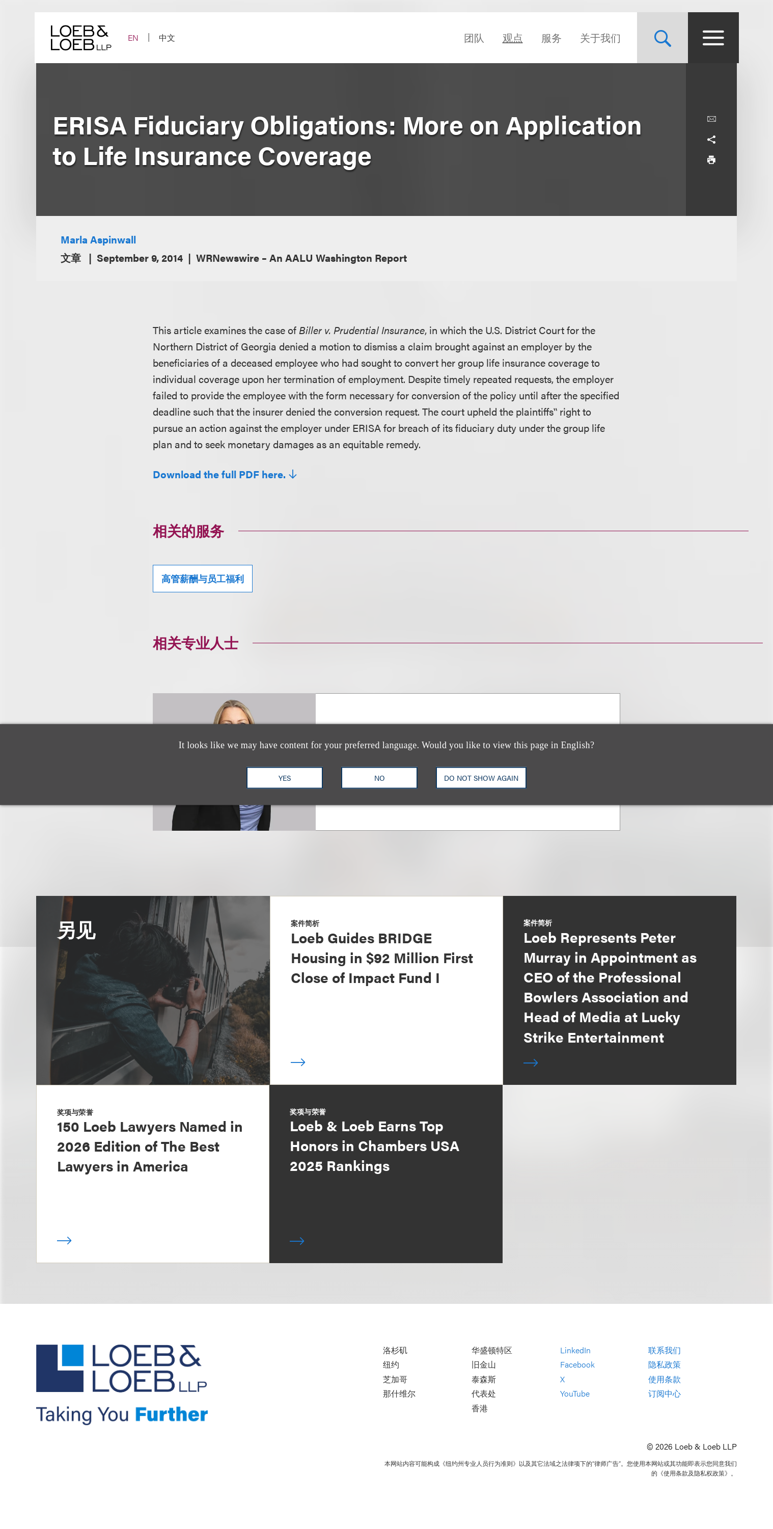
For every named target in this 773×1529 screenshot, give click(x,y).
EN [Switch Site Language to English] (134, 37)
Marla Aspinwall (98, 239)
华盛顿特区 (492, 1350)
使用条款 (664, 1379)
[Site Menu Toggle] (711, 37)
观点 (511, 37)
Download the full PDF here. (219, 474)
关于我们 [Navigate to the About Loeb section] (598, 37)
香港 (480, 1408)
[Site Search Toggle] (660, 37)
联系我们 (664, 1350)
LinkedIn (575, 1350)
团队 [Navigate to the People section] (472, 37)
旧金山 (484, 1365)
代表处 (484, 1394)
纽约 (391, 1365)
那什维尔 (399, 1394)
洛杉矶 (395, 1350)
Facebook (577, 1365)
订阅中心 (664, 1394)
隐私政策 (664, 1365)
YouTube (575, 1394)
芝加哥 (395, 1379)
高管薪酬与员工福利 (202, 578)
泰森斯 (484, 1379)
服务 (549, 37)
